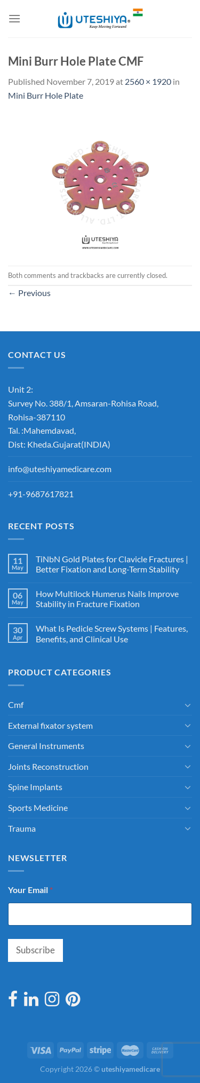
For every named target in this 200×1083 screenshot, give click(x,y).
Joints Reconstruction (48, 766)
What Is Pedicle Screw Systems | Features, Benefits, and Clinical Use (112, 633)
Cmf (15, 704)
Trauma (22, 828)
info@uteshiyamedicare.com (59, 469)
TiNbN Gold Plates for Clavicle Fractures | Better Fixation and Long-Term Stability (112, 564)
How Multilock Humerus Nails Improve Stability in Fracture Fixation (107, 598)
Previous (29, 293)
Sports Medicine (38, 807)
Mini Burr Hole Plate (45, 95)
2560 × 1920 (148, 81)
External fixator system (50, 725)
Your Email (30, 890)
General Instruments (46, 745)
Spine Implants (35, 787)
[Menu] (14, 18)
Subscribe (35, 949)
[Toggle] (187, 704)
